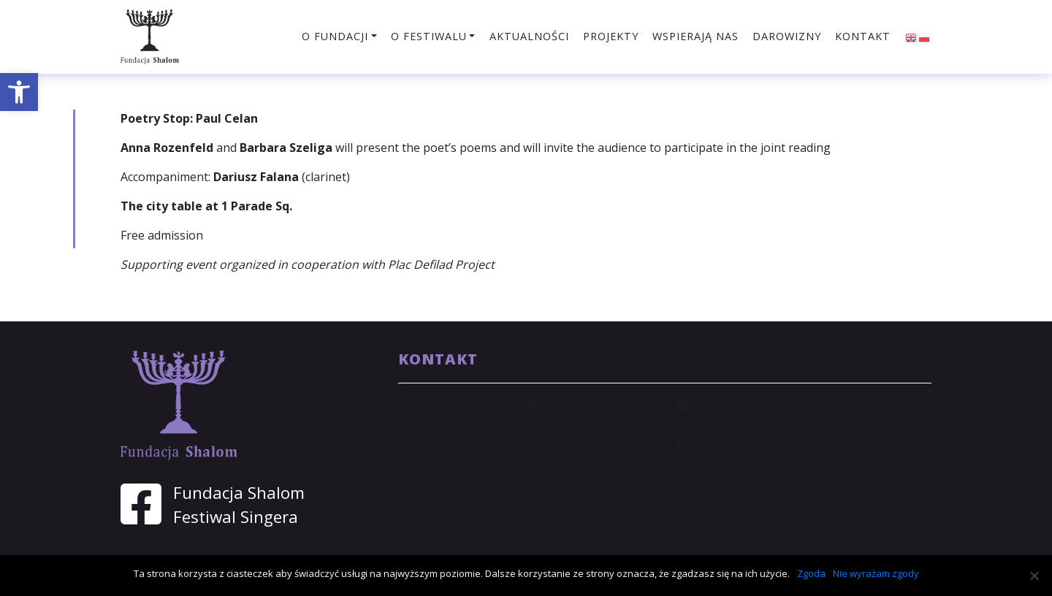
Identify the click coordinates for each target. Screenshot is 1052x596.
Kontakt (863, 36)
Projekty (611, 36)
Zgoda (811, 573)
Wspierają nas (695, 36)
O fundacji (335, 36)
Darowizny (786, 36)
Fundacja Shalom (239, 492)
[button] (19, 92)
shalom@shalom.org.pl (757, 407)
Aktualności (529, 36)
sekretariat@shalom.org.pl (767, 426)
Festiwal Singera (235, 516)
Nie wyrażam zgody (876, 573)
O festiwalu (429, 36)
